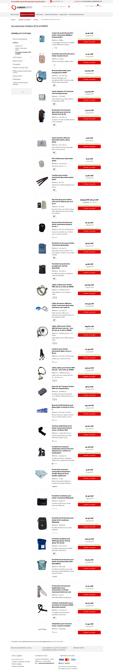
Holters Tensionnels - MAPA (21, 49)
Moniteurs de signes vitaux (20, 67)
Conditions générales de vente (21, 661)
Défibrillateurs (17, 79)
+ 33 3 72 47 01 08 (79, 1)
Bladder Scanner (18, 61)
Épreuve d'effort (17, 76)
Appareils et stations (21, 33)
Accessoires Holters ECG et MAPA (23, 53)
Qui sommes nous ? (18, 659)
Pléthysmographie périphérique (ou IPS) (22, 71)
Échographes (17, 64)
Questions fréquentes (18, 666)
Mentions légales (17, 664)
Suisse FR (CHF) (56, 1)
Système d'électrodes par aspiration (20, 83)
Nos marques (14, 14)
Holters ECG (19, 46)
